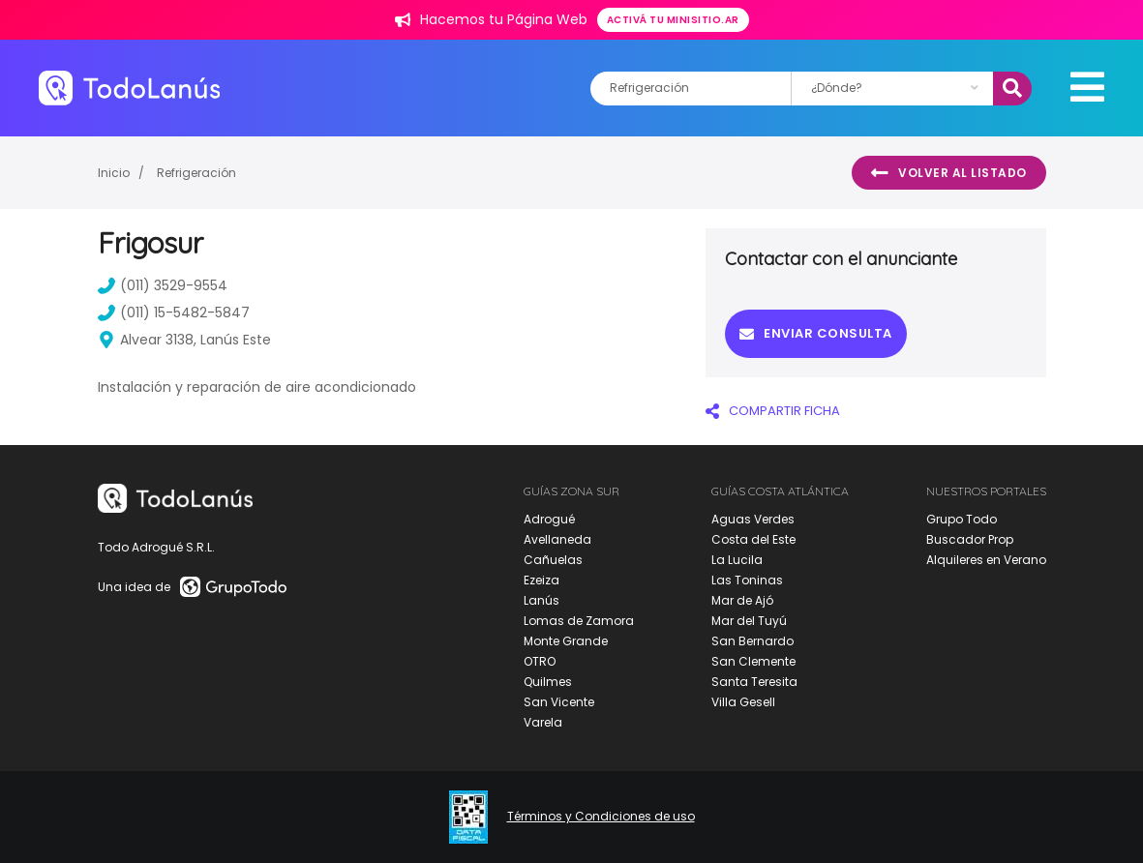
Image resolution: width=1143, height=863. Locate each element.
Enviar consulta (815, 333)
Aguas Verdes (753, 519)
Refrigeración (196, 172)
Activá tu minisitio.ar (673, 20)
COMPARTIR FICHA (773, 411)
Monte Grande (566, 641)
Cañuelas (553, 559)
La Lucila (737, 559)
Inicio (114, 172)
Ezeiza (541, 580)
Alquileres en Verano (986, 559)
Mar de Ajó (742, 600)
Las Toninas (747, 580)
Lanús (541, 600)
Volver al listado (949, 173)
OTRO (540, 661)
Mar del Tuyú (749, 620)
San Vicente (559, 702)
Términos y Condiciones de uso (601, 816)
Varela (543, 722)
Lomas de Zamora (579, 620)
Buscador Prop (969, 539)
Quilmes (548, 681)
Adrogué (549, 519)
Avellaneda (557, 539)
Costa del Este (753, 539)
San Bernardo (752, 641)
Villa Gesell (743, 702)
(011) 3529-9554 (162, 285)
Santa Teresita (754, 681)
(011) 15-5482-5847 (174, 312)
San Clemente (753, 661)
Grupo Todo (961, 519)
